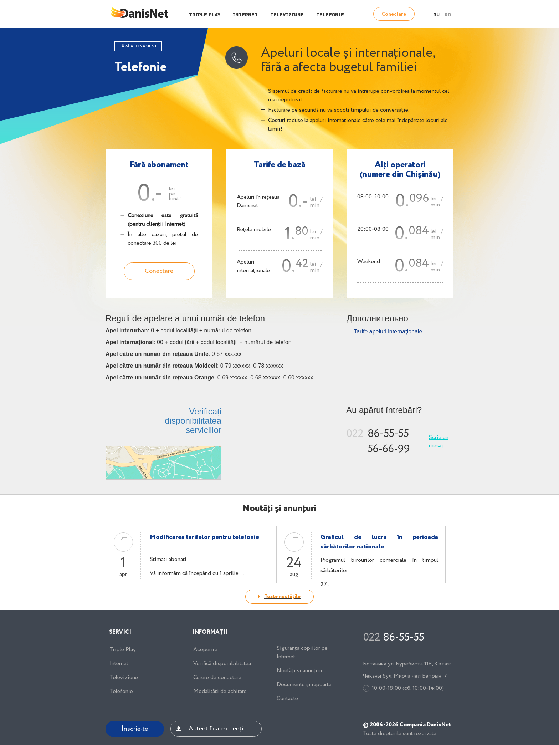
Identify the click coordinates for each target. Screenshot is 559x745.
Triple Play (204, 15)
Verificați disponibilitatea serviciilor (193, 421)
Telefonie (330, 15)
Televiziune (287, 15)
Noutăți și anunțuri (299, 671)
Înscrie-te (135, 729)
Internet (245, 15)
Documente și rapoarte (304, 685)
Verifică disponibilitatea (222, 664)
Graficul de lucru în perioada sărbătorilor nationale (379, 542)
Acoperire (205, 650)
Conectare (394, 14)
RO (448, 15)
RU (436, 15)
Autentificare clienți (216, 728)
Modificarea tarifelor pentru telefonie (204, 537)
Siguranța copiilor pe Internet (302, 653)
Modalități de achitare (220, 691)
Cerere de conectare (217, 677)
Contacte (287, 698)
